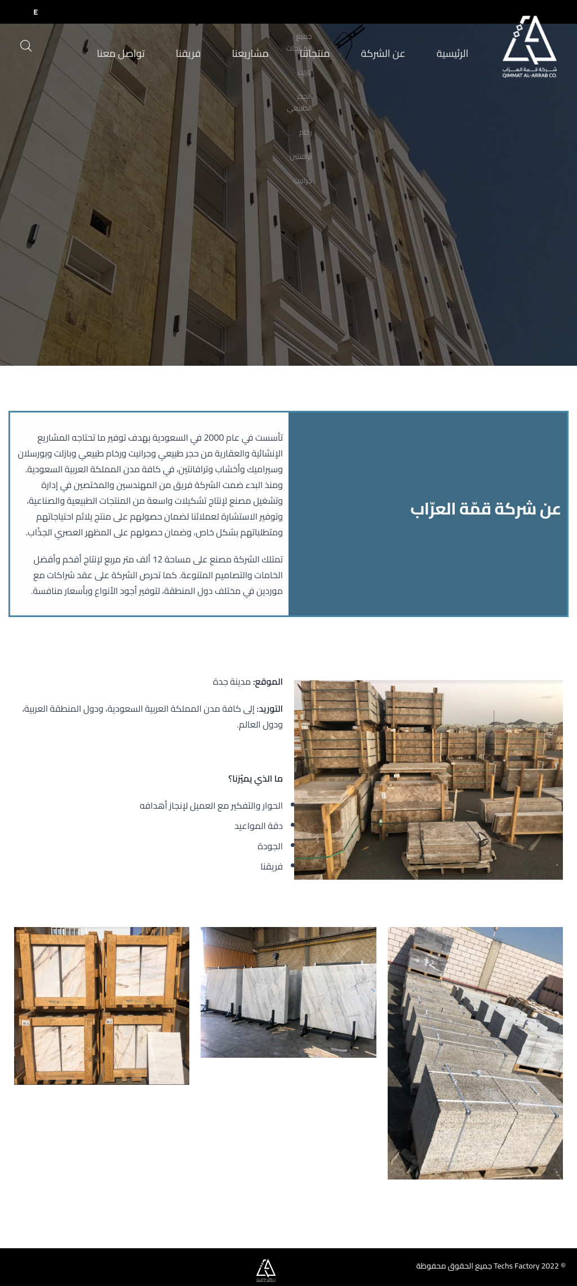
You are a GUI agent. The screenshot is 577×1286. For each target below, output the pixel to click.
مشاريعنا (253, 55)
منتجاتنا (311, 55)
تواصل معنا (139, 55)
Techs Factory (516, 1265)
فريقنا (199, 55)
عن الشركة (371, 55)
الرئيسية (432, 55)
